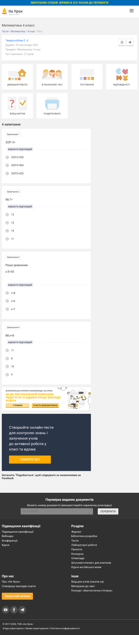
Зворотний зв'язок (17, 596)
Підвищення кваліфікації (17, 531)
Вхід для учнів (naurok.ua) (87, 581)
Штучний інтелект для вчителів (91, 562)
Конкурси (77, 554)
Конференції (10, 540)
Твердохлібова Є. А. (17, 40)
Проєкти (76, 549)
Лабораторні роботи (84, 545)
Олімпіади (77, 558)
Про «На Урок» (11, 581)
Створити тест (30, 459)
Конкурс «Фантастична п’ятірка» (91, 590)
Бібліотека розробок (84, 536)
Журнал (76, 531)
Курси (5, 545)
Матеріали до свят (83, 586)
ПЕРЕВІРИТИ (108, 511)
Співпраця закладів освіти (19, 586)
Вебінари (7, 536)
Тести (75, 540)
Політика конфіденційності (65, 628)
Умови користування (36, 628)
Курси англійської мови (86, 567)
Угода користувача (13, 628)
